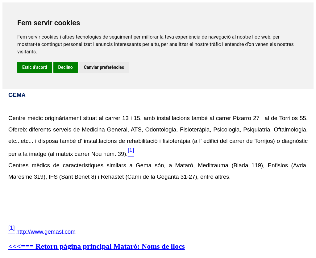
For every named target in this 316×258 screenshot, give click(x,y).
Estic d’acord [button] (34, 67)
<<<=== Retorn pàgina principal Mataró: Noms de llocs (96, 246)
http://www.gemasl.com (46, 231)
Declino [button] (65, 67)
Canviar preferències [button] (104, 67)
